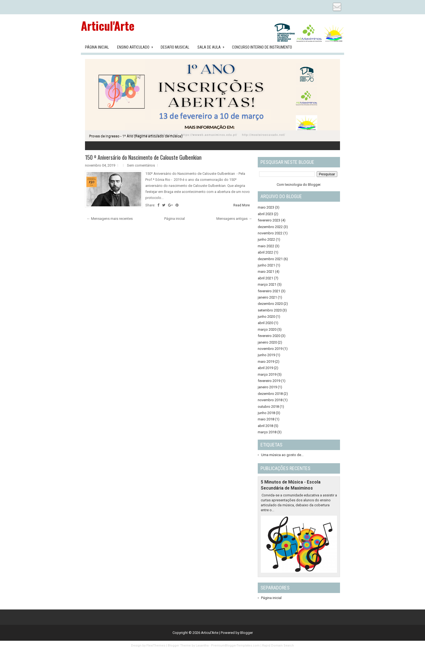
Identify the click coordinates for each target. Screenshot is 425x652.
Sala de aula (212, 45)
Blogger (314, 184)
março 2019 (267, 374)
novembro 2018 (270, 400)
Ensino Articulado (137, 45)
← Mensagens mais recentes (110, 219)
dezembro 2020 (270, 304)
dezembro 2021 (270, 259)
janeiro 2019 (267, 387)
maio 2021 (266, 271)
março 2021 (267, 284)
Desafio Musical (175, 47)
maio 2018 (266, 419)
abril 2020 (265, 323)
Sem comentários (141, 165)
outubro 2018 (268, 406)
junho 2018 (266, 413)
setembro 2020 (270, 310)
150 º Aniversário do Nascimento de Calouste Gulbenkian (143, 157)
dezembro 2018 (270, 394)
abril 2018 (265, 426)
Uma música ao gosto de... (282, 455)
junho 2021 (266, 265)
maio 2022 (266, 246)
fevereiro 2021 (269, 291)
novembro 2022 (270, 233)
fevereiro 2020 (269, 336)
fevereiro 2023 (269, 220)
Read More (241, 205)
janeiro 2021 (267, 297)
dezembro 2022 (270, 227)
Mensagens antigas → (234, 219)
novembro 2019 (270, 349)
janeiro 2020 (267, 342)
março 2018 (267, 432)
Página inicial (174, 219)
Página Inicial (97, 47)
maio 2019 (266, 361)
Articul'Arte (107, 25)
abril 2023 (265, 214)
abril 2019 (265, 368)
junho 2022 (266, 239)
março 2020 (267, 329)
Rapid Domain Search (278, 645)
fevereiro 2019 (269, 381)
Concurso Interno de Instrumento (262, 47)
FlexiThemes (155, 645)
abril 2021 (265, 278)
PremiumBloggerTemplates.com (235, 645)
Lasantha (202, 645)
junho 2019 (266, 355)
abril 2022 (265, 252)
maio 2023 (266, 207)
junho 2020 (266, 316)
